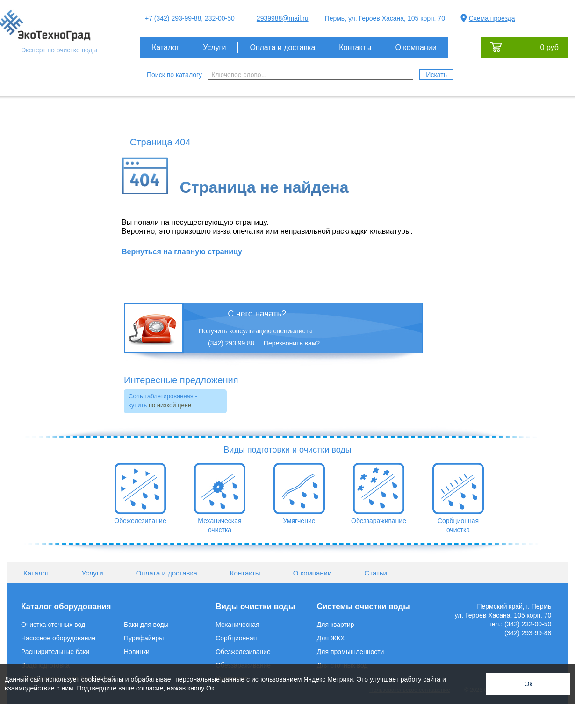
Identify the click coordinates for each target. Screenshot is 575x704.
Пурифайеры (144, 638)
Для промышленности (350, 651)
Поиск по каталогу (174, 75)
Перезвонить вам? (292, 343)
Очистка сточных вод (53, 624)
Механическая (237, 624)
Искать (436, 75)
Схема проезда (492, 18)
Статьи (375, 573)
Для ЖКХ (331, 638)
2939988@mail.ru (283, 18)
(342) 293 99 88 (231, 343)
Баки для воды (146, 624)
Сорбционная (236, 638)
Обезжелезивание (243, 651)
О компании (415, 47)
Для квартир (335, 624)
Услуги (214, 47)
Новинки (137, 651)
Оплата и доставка (282, 47)
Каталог (165, 47)
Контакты (355, 47)
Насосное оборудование (58, 638)
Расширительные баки (55, 651)
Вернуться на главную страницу (182, 252)
